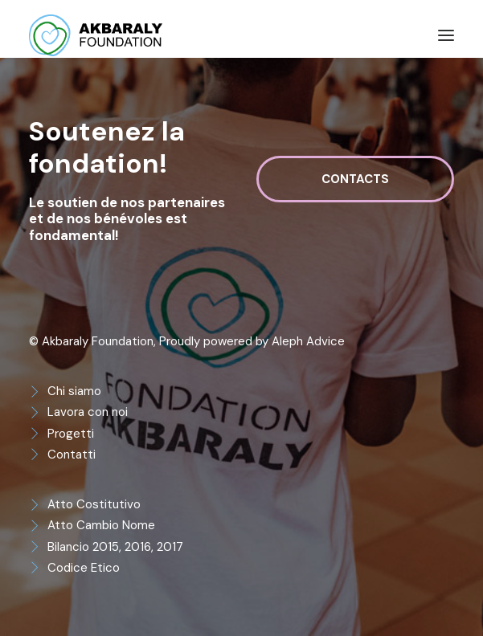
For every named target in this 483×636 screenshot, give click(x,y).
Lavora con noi (87, 412)
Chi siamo (74, 391)
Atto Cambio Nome (101, 525)
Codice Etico (83, 568)
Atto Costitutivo (94, 504)
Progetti (70, 434)
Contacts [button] (355, 179)
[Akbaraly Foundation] (95, 35)
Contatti (71, 454)
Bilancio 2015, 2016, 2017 (115, 547)
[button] (446, 35)
